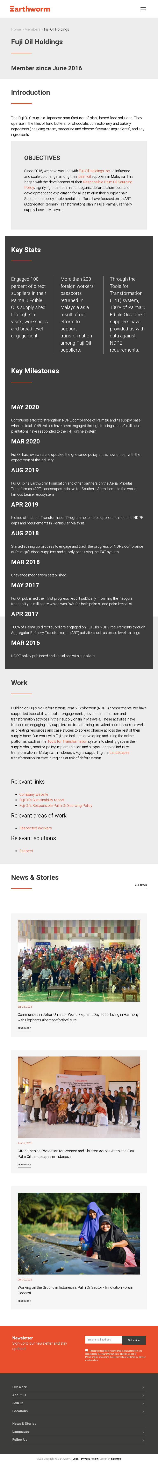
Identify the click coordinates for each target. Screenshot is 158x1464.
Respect (26, 851)
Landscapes (119, 752)
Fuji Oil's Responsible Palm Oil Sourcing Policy (55, 805)
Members (32, 29)
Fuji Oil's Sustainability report (41, 800)
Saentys (116, 1459)
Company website (33, 794)
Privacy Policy (89, 1459)
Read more (24, 1028)
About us (19, 1395)
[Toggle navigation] (143, 9)
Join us (17, 1403)
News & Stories (24, 1423)
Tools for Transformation (67, 741)
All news (141, 885)
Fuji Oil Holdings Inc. (94, 171)
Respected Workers (35, 828)
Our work (19, 1387)
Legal (76, 1459)
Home (16, 29)
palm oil (84, 176)
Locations (20, 1411)
